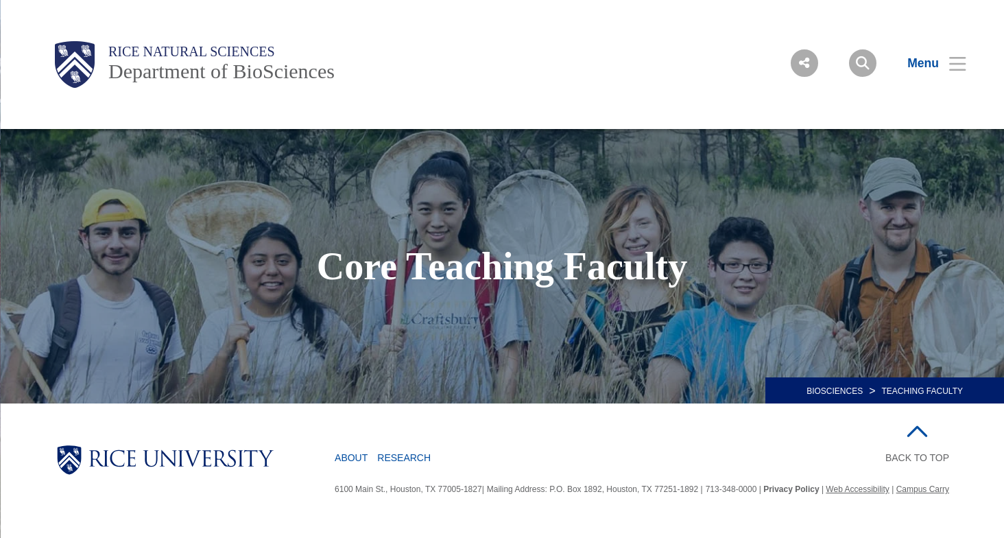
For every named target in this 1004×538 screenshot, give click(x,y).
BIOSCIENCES (834, 391)
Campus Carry (922, 489)
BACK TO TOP (917, 457)
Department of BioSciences (221, 71)
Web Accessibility (857, 489)
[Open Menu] (928, 63)
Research (404, 457)
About (351, 457)
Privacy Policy (791, 489)
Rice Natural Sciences (191, 51)
